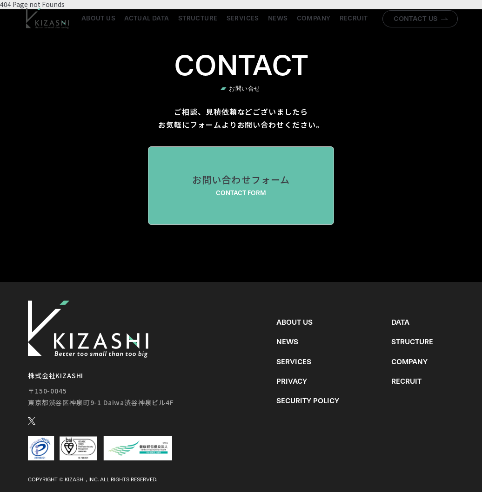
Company (314, 18)
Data (400, 322)
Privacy (291, 381)
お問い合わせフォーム (241, 185)
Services (243, 18)
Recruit (354, 18)
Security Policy (307, 400)
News (278, 18)
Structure (198, 18)
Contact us (416, 18)
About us (98, 18)
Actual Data (146, 18)
